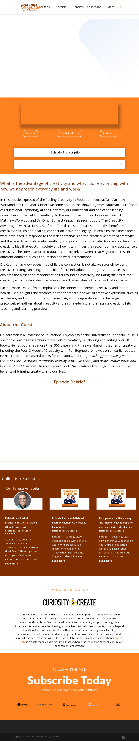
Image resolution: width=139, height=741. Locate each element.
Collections (94, 8)
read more (11, 563)
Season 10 (10, 530)
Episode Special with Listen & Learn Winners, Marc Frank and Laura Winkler (69, 523)
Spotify (30, 133)
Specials (61, 8)
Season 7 (74, 530)
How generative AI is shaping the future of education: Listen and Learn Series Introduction (116, 523)
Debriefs (78, 8)
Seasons (44, 8)
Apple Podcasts (69, 133)
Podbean (108, 133)
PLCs (32, 8)
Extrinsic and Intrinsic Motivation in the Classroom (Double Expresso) (21, 523)
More (111, 8)
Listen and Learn (60, 530)
